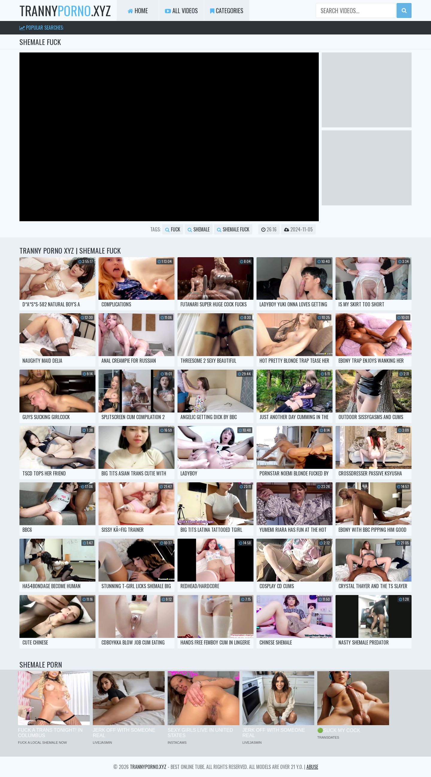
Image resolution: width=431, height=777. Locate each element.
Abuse (312, 766)
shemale (199, 229)
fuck (172, 229)
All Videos (181, 10)
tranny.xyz (65, 10)
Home (138, 10)
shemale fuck (233, 229)
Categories (226, 10)
